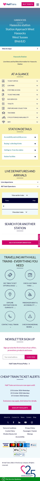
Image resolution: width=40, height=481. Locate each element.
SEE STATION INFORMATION (20, 242)
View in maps (7, 49)
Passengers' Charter (30, 431)
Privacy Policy (30, 428)
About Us (7, 417)
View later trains (19, 212)
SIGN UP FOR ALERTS (20, 408)
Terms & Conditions (9, 428)
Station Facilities (9, 156)
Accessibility (20, 437)
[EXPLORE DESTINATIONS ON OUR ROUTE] (10, 299)
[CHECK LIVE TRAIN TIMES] (30, 278)
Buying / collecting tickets (13, 143)
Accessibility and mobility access (15, 137)
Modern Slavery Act (10, 434)
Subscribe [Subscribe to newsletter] (31, 357)
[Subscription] (14, 357)
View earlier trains (20, 195)
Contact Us (15, 417)
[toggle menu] (37, 4)
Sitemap (30, 434)
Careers (28, 417)
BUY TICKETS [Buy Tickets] (28, 4)
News (22, 417)
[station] (20, 236)
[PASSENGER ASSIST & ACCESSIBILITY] (30, 297)
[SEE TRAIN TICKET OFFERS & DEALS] (10, 278)
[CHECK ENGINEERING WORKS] (30, 319)
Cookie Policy (10, 431)
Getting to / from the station (13, 150)
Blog (34, 417)
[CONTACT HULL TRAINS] (10, 319)
